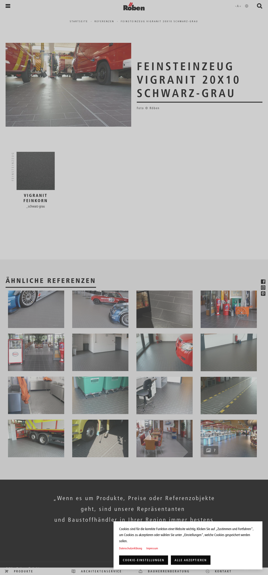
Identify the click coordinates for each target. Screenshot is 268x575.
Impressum (152, 548)
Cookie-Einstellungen (143, 560)
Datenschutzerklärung (130, 548)
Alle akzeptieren (191, 560)
